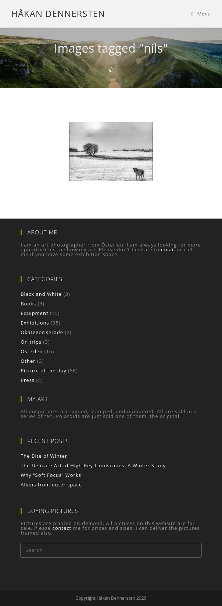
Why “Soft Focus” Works (51, 475)
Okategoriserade (42, 332)
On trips (31, 342)
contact (62, 528)
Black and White (41, 294)
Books (28, 303)
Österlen (32, 351)
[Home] (111, 70)
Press (28, 380)
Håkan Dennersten (58, 13)
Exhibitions (35, 322)
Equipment (34, 313)
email (168, 249)
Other (28, 361)
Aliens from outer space (51, 484)
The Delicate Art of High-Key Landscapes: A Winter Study (93, 465)
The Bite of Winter (44, 456)
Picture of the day (43, 370)
